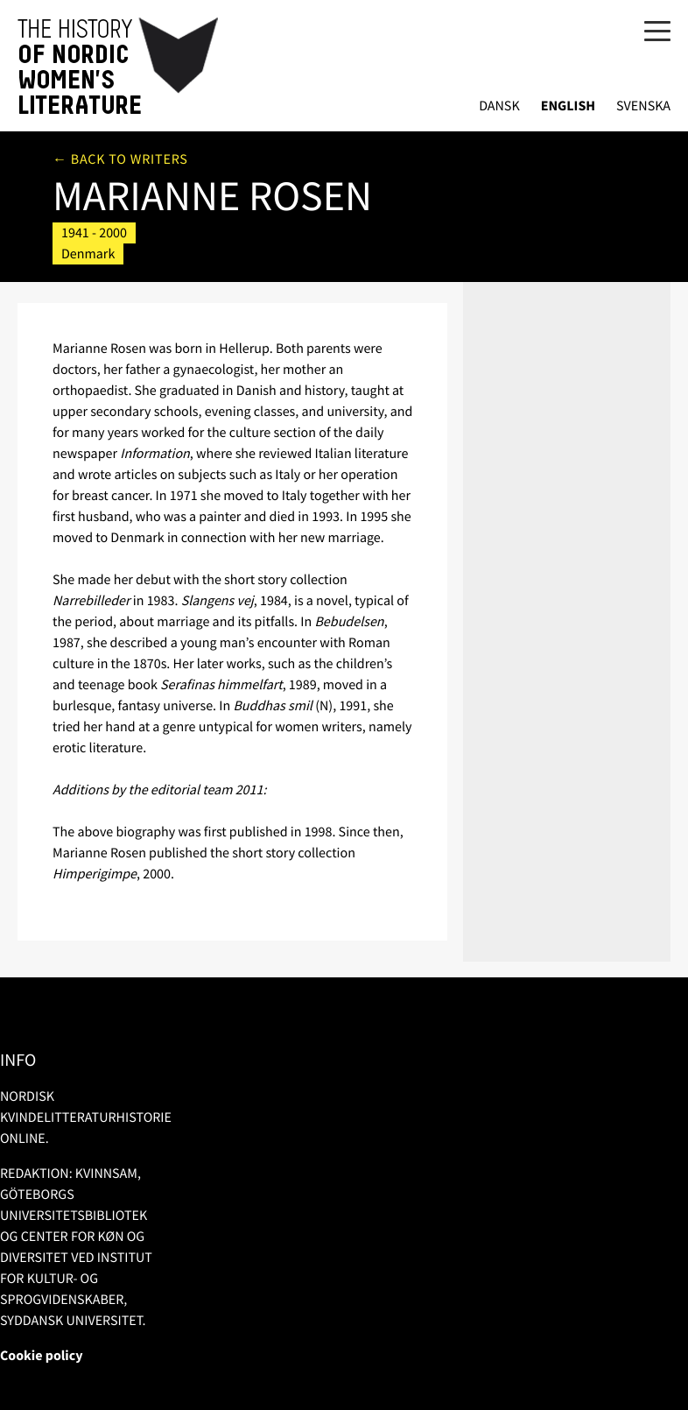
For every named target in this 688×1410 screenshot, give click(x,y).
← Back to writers (120, 159)
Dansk (499, 106)
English (568, 106)
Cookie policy (41, 1355)
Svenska (643, 106)
